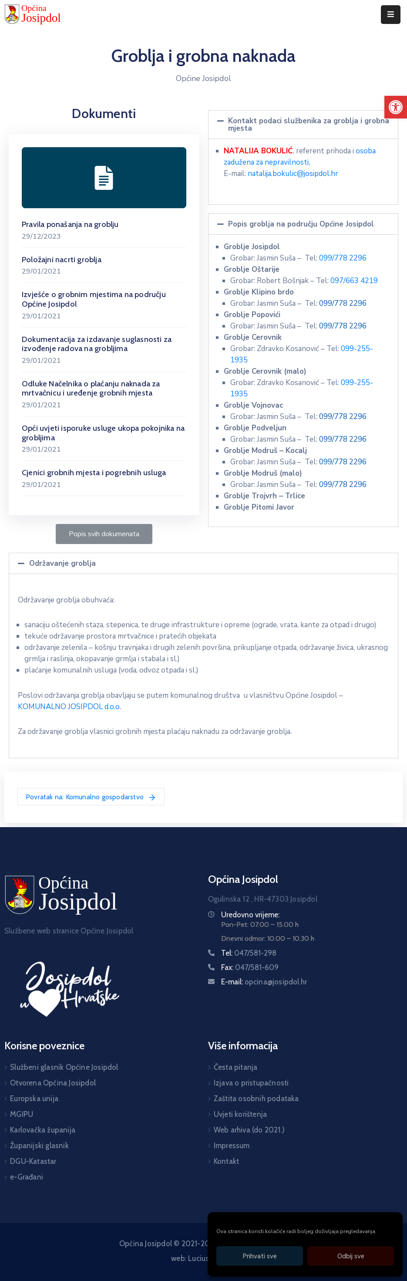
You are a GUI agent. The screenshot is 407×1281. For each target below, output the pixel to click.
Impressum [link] (232, 1145)
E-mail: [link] (264, 981)
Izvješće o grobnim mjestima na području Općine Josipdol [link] (94, 299)
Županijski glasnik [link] (39, 1145)
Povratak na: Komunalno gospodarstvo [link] (91, 797)
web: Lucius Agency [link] (203, 1258)
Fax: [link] (250, 967)
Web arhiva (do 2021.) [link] (249, 1130)
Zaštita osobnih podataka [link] (256, 1098)
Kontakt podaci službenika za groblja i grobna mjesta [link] (308, 124)
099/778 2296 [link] (343, 258)
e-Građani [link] (26, 1177)
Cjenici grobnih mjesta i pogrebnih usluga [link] (94, 472)
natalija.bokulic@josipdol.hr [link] (293, 174)
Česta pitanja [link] (236, 1067)
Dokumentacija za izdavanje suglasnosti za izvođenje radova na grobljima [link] (97, 344)
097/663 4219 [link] (354, 281)
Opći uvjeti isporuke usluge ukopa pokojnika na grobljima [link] (103, 433)
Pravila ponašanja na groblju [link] (70, 224)
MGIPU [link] (21, 1114)
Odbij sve (350, 1256)
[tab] (303, 125)
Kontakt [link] (226, 1161)
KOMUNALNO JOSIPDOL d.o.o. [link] (69, 707)
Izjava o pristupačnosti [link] (251, 1082)
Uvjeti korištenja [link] (240, 1114)
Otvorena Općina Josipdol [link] (53, 1082)
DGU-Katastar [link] (33, 1161)
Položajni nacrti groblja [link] (61, 259)
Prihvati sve (259, 1256)
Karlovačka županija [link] (42, 1130)
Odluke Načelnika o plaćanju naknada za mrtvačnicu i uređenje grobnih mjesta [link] (91, 388)
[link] (395, 107)
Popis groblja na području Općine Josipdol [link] (301, 224)
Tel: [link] (249, 953)
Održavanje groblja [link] (62, 563)
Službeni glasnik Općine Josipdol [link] (64, 1067)
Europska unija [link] (34, 1098)
